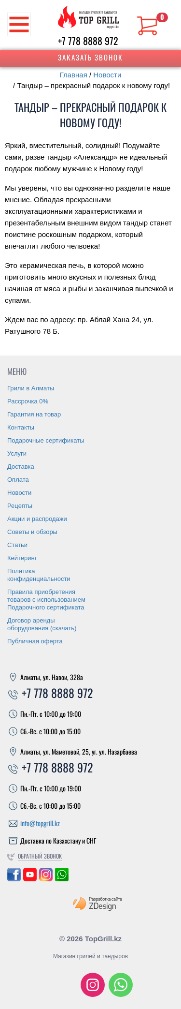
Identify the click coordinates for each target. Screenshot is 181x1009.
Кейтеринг (22, 558)
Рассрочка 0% (27, 401)
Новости (107, 75)
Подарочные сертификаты (45, 440)
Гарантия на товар (34, 414)
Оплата (18, 479)
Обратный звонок (40, 856)
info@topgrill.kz (40, 823)
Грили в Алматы (30, 388)
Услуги (17, 453)
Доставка (20, 466)
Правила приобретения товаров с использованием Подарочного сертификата (46, 599)
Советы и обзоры (32, 531)
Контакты (20, 427)
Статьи (17, 545)
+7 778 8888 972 (88, 40)
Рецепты (19, 505)
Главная (73, 75)
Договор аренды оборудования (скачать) (41, 624)
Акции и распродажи (37, 518)
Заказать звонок (90, 57)
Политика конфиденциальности (38, 574)
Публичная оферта (35, 641)
